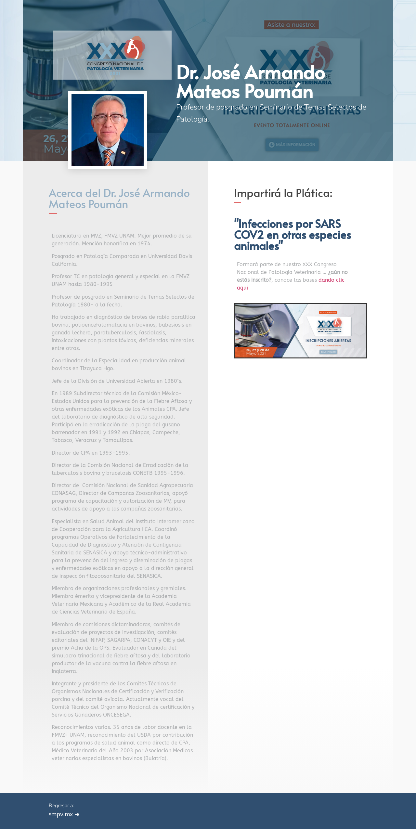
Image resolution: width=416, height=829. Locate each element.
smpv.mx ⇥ (64, 814)
